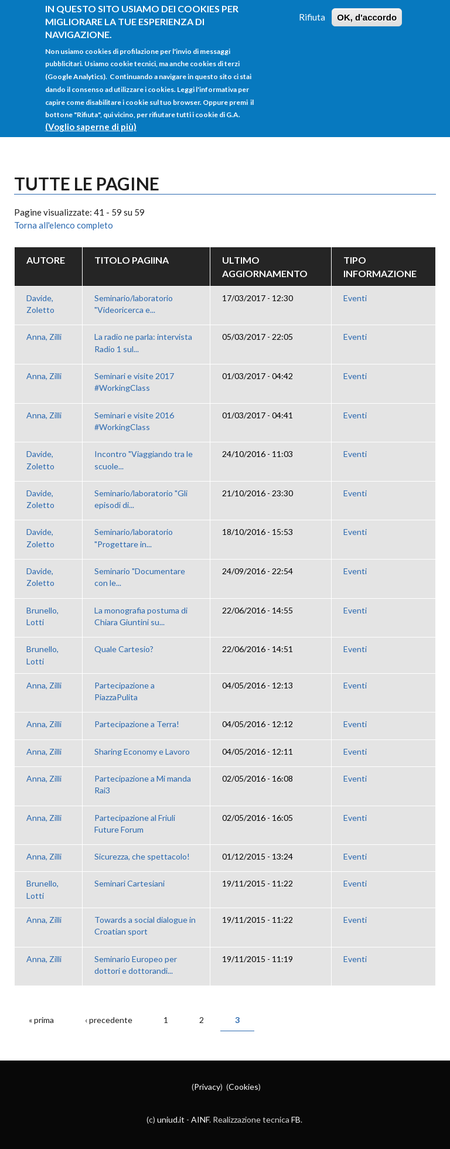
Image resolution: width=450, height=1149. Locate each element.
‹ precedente (108, 1020)
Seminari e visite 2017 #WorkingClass (134, 382)
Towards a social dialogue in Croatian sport (145, 925)
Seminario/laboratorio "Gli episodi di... (141, 499)
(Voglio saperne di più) (91, 115)
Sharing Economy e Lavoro (142, 751)
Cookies (243, 1087)
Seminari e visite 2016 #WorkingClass (134, 421)
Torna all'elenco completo (63, 225)
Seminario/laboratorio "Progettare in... (133, 537)
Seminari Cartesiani (129, 883)
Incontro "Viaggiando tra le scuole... (143, 459)
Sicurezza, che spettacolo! (142, 856)
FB (296, 1119)
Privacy (207, 1087)
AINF (200, 1119)
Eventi (355, 298)
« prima (41, 1020)
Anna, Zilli (44, 337)
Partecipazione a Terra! (136, 724)
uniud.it (171, 1119)
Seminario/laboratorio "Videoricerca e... (133, 304)
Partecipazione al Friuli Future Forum (134, 823)
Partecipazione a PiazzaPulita (124, 691)
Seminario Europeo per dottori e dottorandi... (135, 965)
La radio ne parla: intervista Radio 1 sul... (143, 342)
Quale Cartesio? (124, 649)
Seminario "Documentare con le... (139, 577)
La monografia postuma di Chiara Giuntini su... (141, 616)
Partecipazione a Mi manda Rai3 (142, 784)
